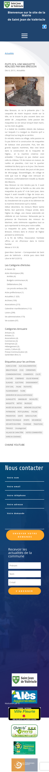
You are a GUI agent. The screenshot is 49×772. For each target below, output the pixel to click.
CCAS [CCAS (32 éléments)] (21, 370)
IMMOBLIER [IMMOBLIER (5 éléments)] (22, 399)
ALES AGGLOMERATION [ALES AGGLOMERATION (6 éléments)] (27, 366)
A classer (8, 269)
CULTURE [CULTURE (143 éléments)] (9, 378)
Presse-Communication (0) (16, 352)
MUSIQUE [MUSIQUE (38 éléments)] (28, 403)
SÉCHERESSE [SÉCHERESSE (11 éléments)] (36, 420)
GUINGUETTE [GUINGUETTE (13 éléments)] (11, 399)
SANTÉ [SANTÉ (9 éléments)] (20, 416)
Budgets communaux (16, 280)
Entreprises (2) (11, 343)
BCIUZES (23, 703)
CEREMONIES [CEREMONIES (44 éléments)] (31, 370)
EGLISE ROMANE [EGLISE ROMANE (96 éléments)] (32, 378)
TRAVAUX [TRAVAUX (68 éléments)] (9, 428)
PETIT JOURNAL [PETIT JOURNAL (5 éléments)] (23, 412)
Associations (10, 304)
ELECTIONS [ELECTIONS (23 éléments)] (19, 382)
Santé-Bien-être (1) (13, 354)
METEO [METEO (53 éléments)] (19, 403)
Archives (8, 300)
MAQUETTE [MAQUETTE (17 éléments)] (10, 403)
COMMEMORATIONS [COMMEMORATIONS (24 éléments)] (13, 374)
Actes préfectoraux (13, 292)
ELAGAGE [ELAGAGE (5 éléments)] (9, 382)
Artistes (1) (9, 335)
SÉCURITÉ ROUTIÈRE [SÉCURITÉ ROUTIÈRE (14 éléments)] (13, 424)
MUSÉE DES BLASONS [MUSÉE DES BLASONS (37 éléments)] (14, 407)
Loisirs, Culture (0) (12, 349)
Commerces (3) (11, 341)
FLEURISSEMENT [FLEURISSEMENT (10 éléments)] (12, 391)
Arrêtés (10, 276)
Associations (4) (11, 338)
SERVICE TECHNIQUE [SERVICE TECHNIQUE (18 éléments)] (13, 420)
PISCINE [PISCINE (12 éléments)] (34, 412)
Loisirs (7, 312)
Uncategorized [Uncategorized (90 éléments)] (20, 428)
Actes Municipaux (12, 273)
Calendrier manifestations (16, 308)
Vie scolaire (10, 320)
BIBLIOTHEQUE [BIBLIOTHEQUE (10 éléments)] (11, 370)
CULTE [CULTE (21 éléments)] (38, 374)
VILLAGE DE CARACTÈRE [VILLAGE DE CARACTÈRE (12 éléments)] (14, 432)
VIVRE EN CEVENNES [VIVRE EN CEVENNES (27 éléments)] (13, 437)
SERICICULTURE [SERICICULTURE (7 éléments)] (31, 416)
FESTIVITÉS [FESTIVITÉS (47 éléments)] (27, 387)
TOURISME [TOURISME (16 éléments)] (27, 424)
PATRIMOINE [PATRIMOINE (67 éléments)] (10, 412)
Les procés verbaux (15, 288)
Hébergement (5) (12, 346)
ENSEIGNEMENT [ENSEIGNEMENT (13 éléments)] (32, 382)
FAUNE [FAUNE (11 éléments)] (18, 387)
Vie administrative (12, 316)
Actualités (9, 53)
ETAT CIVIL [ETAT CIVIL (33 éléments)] (10, 387)
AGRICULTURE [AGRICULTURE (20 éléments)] (11, 366)
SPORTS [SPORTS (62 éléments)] (26, 420)
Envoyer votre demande (25, 535)
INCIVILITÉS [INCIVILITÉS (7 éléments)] (33, 399)
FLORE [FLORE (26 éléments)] (23, 391)
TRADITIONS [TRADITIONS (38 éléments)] (38, 424)
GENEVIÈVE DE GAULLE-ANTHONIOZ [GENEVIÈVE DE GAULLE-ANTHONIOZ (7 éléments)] (19, 395)
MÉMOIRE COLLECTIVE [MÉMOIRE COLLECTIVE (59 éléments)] (32, 407)
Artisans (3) (10, 332)
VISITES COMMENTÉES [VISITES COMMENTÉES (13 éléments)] (34, 432)
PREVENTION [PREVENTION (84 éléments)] (10, 416)
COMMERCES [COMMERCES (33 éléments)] (28, 374)
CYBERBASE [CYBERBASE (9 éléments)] (19, 378)
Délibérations (12, 284)
